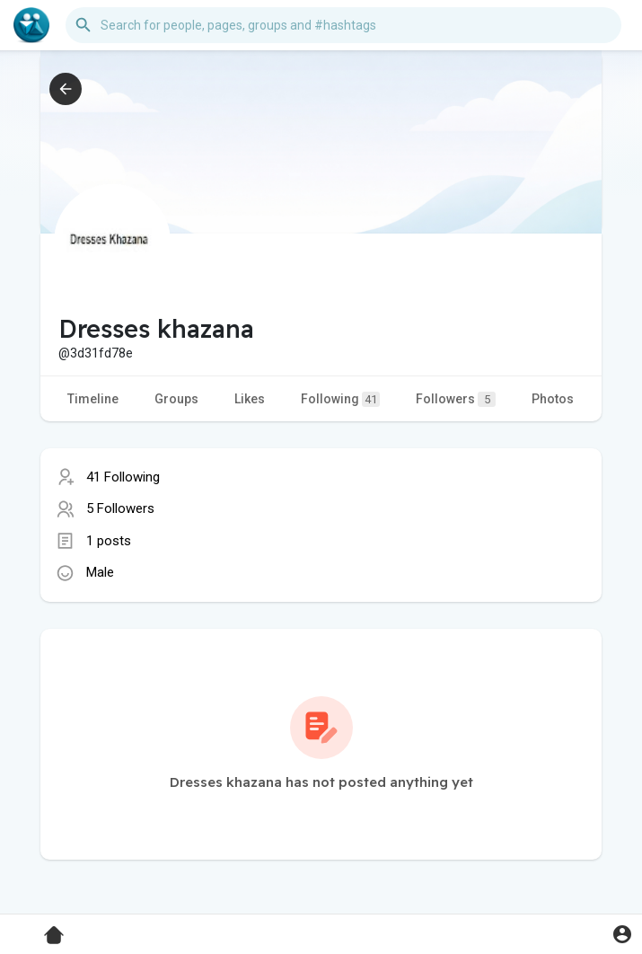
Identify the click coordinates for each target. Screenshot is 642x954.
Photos (553, 399)
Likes (249, 399)
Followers (456, 399)
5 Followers (120, 508)
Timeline (93, 399)
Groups (176, 399)
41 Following (123, 477)
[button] (343, 25)
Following (340, 399)
